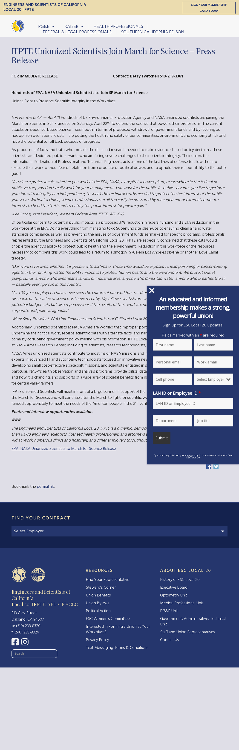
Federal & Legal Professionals (77, 31)
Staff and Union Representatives (187, 632)
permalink (45, 486)
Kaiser (74, 26)
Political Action (98, 610)
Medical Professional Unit (181, 603)
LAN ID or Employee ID (184, 393)
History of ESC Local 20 (180, 579)
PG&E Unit (169, 610)
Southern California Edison (152, 31)
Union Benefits (98, 595)
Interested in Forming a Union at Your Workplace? (118, 629)
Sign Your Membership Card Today (209, 7)
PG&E (46, 26)
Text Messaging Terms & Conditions (117, 647)
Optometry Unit (173, 595)
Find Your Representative (107, 579)
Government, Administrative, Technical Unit (193, 621)
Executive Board (173, 587)
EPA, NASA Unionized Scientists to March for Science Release (64, 448)
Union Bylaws (97, 603)
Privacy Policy (97, 639)
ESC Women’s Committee (108, 618)
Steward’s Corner (101, 587)
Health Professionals (118, 26)
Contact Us (169, 639)
